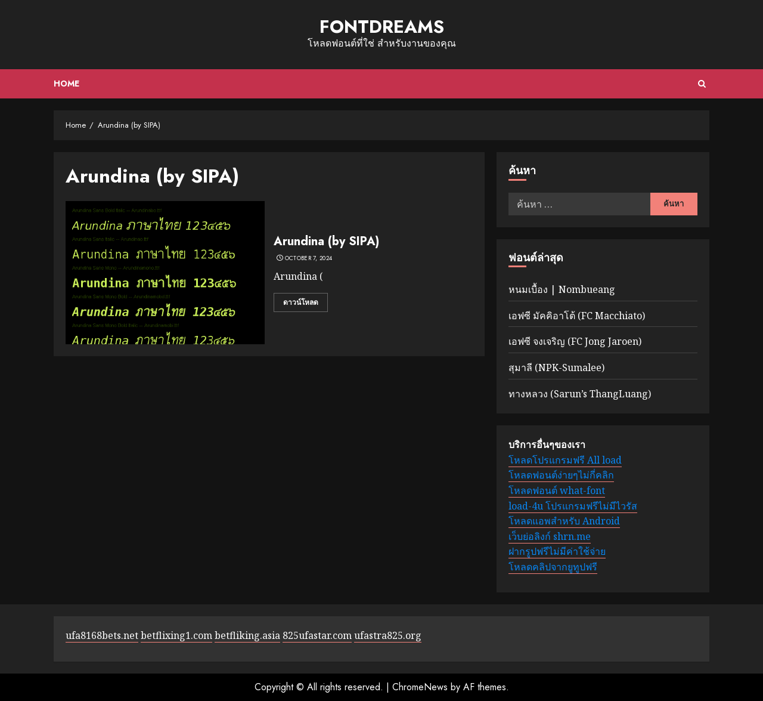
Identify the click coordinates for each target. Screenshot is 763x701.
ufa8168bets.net (102, 635)
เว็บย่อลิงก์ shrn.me (549, 536)
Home (66, 83)
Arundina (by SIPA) (326, 241)
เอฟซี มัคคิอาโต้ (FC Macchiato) (576, 315)
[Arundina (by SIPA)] (165, 272)
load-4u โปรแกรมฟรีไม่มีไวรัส (572, 505)
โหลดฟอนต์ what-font (556, 490)
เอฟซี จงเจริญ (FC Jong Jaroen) (574, 341)
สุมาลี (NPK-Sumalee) (556, 367)
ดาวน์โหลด (300, 302)
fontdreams (382, 26)
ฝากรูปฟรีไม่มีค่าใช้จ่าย (557, 551)
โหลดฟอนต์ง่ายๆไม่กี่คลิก (561, 474)
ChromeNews (420, 687)
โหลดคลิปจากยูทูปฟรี (552, 566)
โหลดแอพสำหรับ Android (564, 520)
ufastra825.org (387, 635)
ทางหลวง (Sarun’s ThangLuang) (579, 393)
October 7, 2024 (309, 258)
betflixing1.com (176, 635)
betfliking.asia (247, 635)
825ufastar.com (317, 635)
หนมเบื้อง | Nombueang (561, 289)
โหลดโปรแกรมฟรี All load (565, 460)
